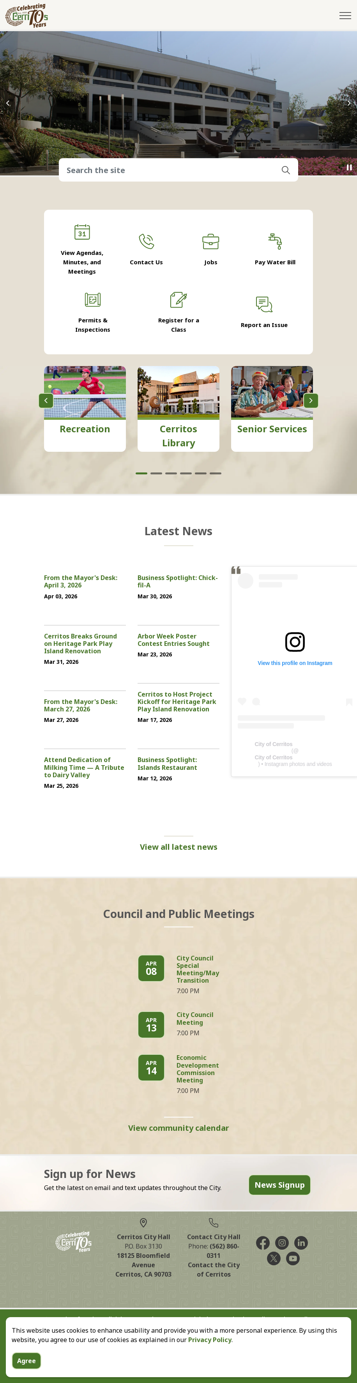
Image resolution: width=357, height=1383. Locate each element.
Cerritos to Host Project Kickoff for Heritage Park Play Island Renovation (177, 702)
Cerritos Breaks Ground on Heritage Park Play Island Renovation (80, 644)
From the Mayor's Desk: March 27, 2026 (80, 705)
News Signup (279, 1185)
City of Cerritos (273, 744)
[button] (285, 169)
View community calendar (178, 1128)
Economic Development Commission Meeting (198, 1069)
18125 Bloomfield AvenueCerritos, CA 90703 (143, 1265)
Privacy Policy (210, 1339)
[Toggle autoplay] (349, 167)
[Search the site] (178, 169)
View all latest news (178, 847)
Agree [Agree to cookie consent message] (26, 1361)
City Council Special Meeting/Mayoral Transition (204, 970)
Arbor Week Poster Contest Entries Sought (174, 640)
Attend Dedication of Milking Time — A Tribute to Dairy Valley (84, 767)
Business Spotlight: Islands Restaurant (167, 763)
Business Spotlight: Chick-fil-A (178, 581)
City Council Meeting (195, 1018)
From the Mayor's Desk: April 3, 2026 (80, 581)
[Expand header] (345, 15)
